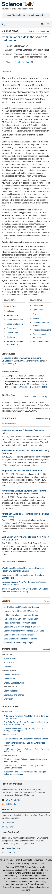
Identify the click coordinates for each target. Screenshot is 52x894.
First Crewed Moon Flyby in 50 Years (20, 623)
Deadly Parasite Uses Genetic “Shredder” (22, 627)
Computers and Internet (14, 695)
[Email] (31, 62)
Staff (18, 860)
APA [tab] (34, 396)
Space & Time (10, 306)
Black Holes (9, 663)
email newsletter (37, 15)
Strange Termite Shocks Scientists (19, 635)
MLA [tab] (27, 396)
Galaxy (36, 318)
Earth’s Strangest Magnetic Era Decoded (21, 607)
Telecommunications (13, 675)
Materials (6, 358)
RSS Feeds (11, 804)
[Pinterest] (23, 62)
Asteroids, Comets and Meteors (15, 342)
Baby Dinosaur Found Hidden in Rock (20, 639)
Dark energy (38, 310)
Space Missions (10, 658)
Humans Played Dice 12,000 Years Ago (21, 611)
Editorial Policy (22, 863)
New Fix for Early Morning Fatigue (19, 643)
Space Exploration (15, 324)
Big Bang (11, 337)
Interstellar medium (41, 341)
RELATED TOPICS (10, 300)
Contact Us (10, 852)
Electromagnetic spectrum (40, 335)
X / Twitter (10, 827)
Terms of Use (37, 863)
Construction (9, 679)
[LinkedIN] (27, 62)
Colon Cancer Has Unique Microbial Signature (24, 631)
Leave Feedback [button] (13, 848)
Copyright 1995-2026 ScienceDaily (21, 867)
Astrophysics (12, 315)
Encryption (8, 699)
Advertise (39, 860)
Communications (11, 691)
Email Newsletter (13, 800)
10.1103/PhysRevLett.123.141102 (32, 387)
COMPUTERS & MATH (9, 687)
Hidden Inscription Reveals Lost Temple (21, 615)
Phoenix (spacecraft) (42, 330)
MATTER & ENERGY (9, 670)
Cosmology (12, 328)
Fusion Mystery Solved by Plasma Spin (21, 619)
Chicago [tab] (44, 396)
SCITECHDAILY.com (19, 562)
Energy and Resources (14, 683)
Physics (36, 314)
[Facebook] (15, 62)
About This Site (6, 860)
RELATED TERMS (36, 300)
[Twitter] (19, 62)
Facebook (10, 823)
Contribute (27, 860)
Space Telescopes (15, 320)
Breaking (6, 601)
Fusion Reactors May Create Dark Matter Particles (26, 739)
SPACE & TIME (7, 654)
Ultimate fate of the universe (41, 324)
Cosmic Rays (12, 333)
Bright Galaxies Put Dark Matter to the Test (22, 471)
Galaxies (10, 311)
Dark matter (38, 305)
